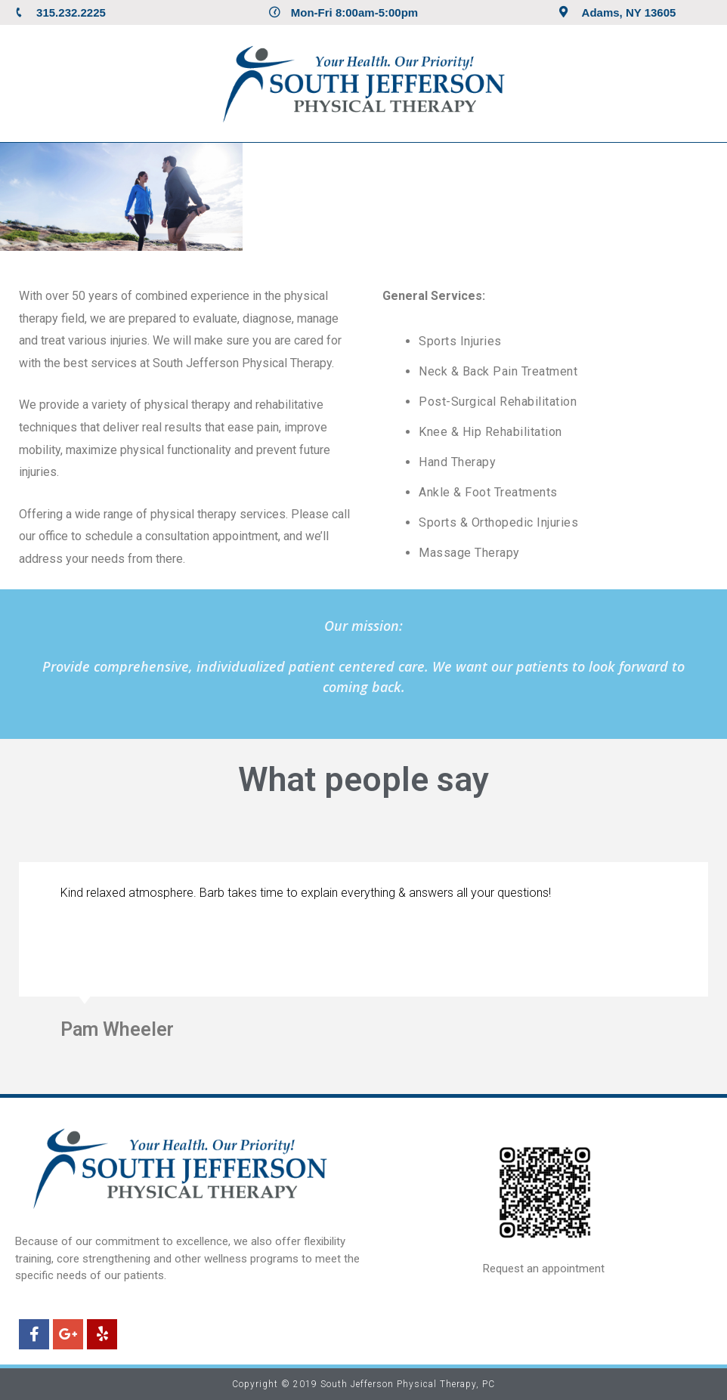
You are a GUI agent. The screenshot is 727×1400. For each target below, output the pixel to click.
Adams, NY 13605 (629, 12)
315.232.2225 (71, 12)
